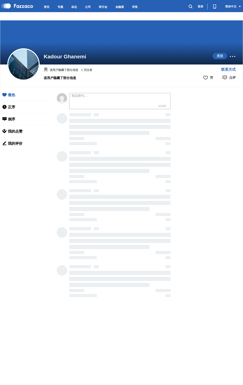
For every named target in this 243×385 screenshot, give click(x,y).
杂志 (74, 6)
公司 (88, 6)
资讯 (46, 6)
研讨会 (103, 6)
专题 (60, 6)
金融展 (119, 6)
